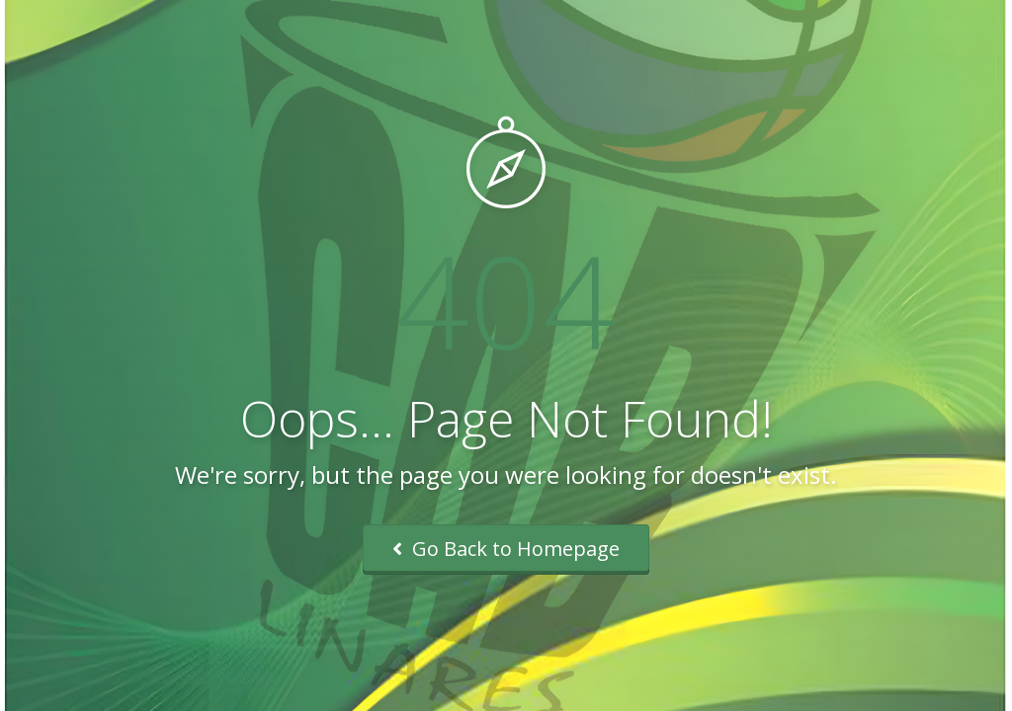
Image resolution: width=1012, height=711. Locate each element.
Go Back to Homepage (506, 548)
